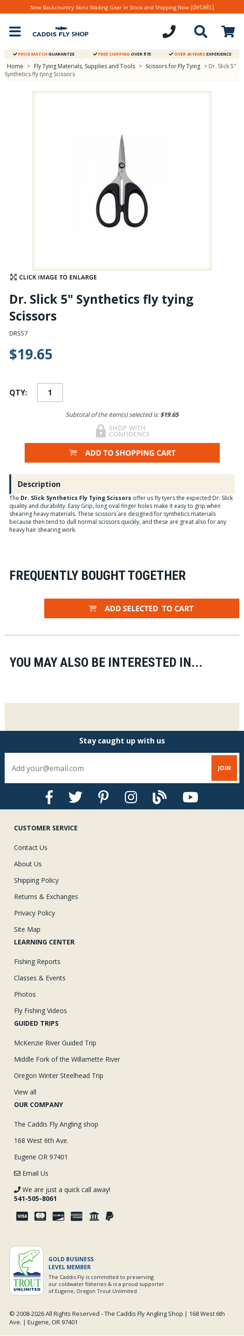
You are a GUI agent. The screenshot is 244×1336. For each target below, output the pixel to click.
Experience (200, 54)
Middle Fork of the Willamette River (67, 1059)
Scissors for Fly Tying (173, 66)
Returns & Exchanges (46, 896)
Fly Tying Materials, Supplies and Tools (84, 66)
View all (25, 1091)
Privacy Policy (34, 912)
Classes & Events (40, 977)
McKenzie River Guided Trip (55, 1042)
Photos (25, 994)
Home (15, 66)
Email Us (31, 1173)
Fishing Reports (37, 961)
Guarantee (44, 54)
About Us (28, 863)
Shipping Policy (36, 880)
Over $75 (122, 54)
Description (39, 484)
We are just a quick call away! (62, 1194)
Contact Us (30, 847)
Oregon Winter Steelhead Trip (58, 1075)
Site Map (27, 929)
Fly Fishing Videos (40, 1010)
